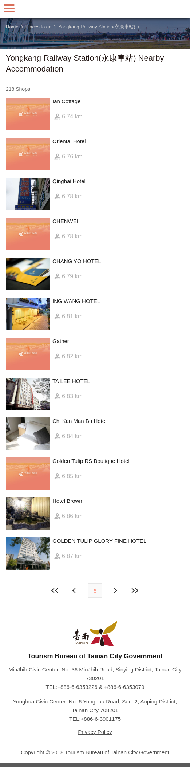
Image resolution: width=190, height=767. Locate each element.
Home (12, 26)
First (55, 590)
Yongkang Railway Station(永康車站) (96, 26)
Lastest (134, 590)
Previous (115, 590)
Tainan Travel (95, 9)
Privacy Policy (95, 732)
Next (75, 590)
